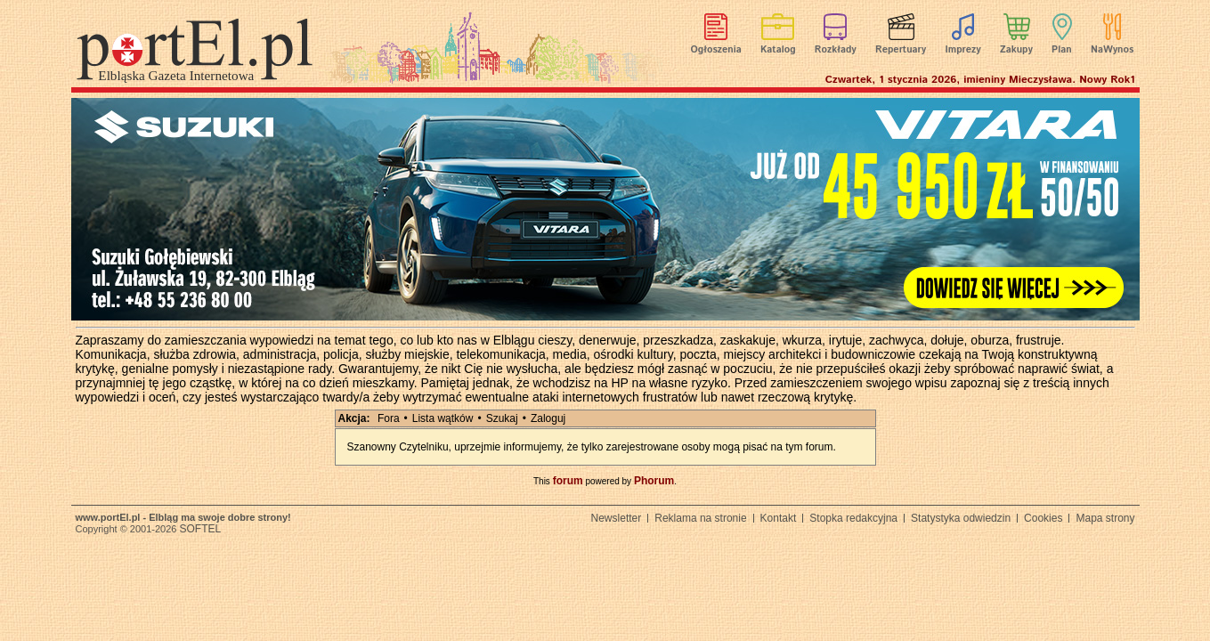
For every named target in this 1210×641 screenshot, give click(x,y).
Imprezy (962, 50)
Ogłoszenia (716, 50)
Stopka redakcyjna (853, 518)
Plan (1062, 50)
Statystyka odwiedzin (961, 518)
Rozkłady (836, 50)
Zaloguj (548, 418)
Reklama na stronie (700, 518)
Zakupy (1016, 50)
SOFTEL (200, 529)
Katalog (778, 50)
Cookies (1043, 518)
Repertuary (900, 50)
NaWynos (1112, 50)
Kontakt (778, 518)
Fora (389, 418)
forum (568, 481)
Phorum (654, 481)
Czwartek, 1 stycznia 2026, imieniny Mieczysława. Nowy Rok (980, 79)
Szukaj (502, 418)
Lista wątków (443, 418)
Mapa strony (1105, 518)
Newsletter (616, 518)
